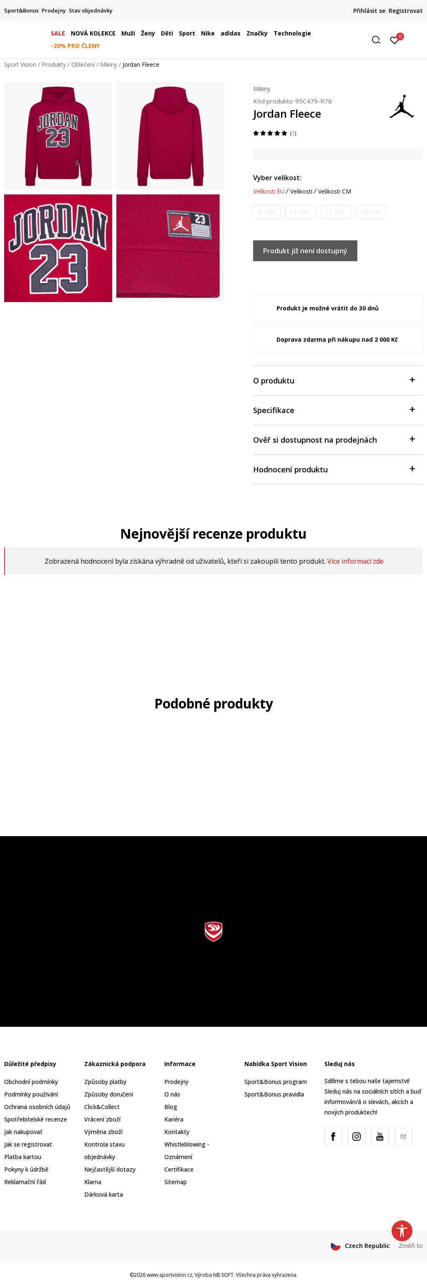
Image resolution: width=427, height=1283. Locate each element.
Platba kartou (22, 1157)
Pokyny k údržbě (26, 1169)
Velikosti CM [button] (334, 191)
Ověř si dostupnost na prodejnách (333, 439)
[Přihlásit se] (394, 39)
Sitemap (175, 1182)
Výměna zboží (103, 1132)
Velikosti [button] (301, 191)
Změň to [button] (411, 1245)
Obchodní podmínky (31, 1082)
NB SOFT (223, 1274)
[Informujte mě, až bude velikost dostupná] (267, 212)
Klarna (92, 1182)
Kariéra (173, 1119)
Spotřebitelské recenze (35, 1119)
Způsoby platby (105, 1082)
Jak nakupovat (23, 1132)
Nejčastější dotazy (110, 1169)
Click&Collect (102, 1107)
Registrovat (406, 11)
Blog (170, 1107)
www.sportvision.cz (169, 1274)
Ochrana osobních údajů (37, 1107)
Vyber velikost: (277, 177)
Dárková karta (103, 1194)
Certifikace (178, 1169)
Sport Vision (20, 64)
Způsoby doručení (108, 1094)
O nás (172, 1094)
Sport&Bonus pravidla (274, 1094)
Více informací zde (355, 561)
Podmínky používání (31, 1094)
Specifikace (333, 409)
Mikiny (108, 64)
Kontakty (176, 1132)
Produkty (54, 64)
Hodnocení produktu (333, 468)
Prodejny (176, 1082)
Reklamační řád (25, 1182)
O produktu (333, 380)
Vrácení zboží (102, 1119)
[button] (379, 40)
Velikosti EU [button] (268, 191)
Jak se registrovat (28, 1144)
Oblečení (83, 64)
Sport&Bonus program (275, 1082)
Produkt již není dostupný (305, 250)
